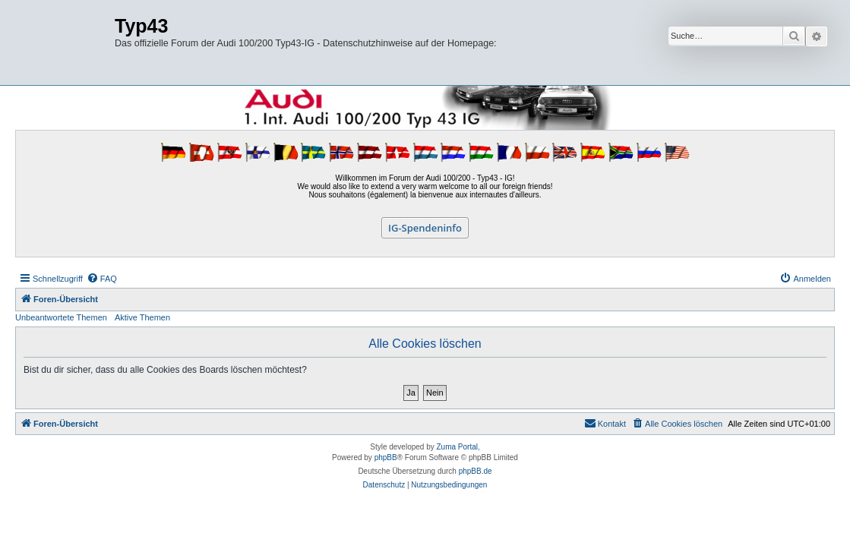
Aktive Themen (142, 317)
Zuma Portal (457, 447)
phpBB (385, 457)
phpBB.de (475, 471)
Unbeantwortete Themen (61, 317)
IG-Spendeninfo (425, 228)
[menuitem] (102, 279)
